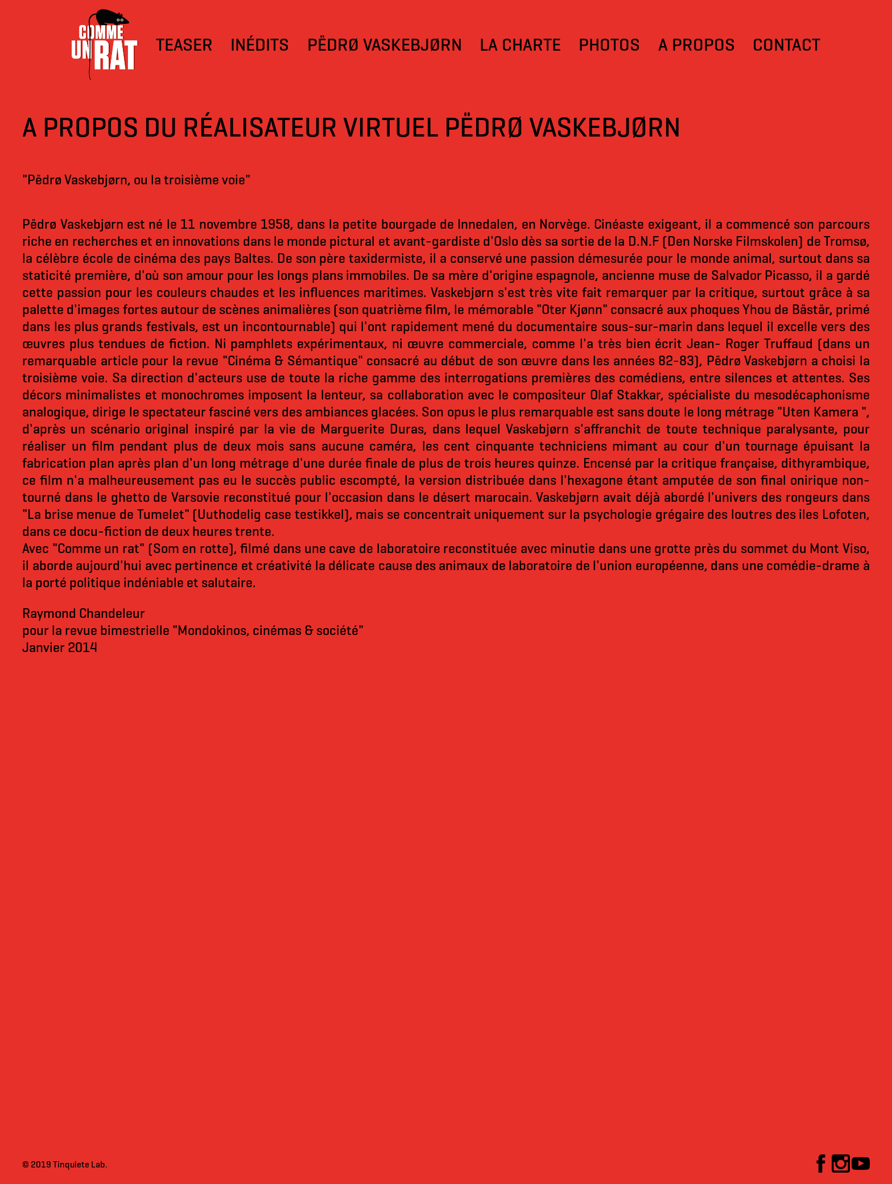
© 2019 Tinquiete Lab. (65, 1164)
